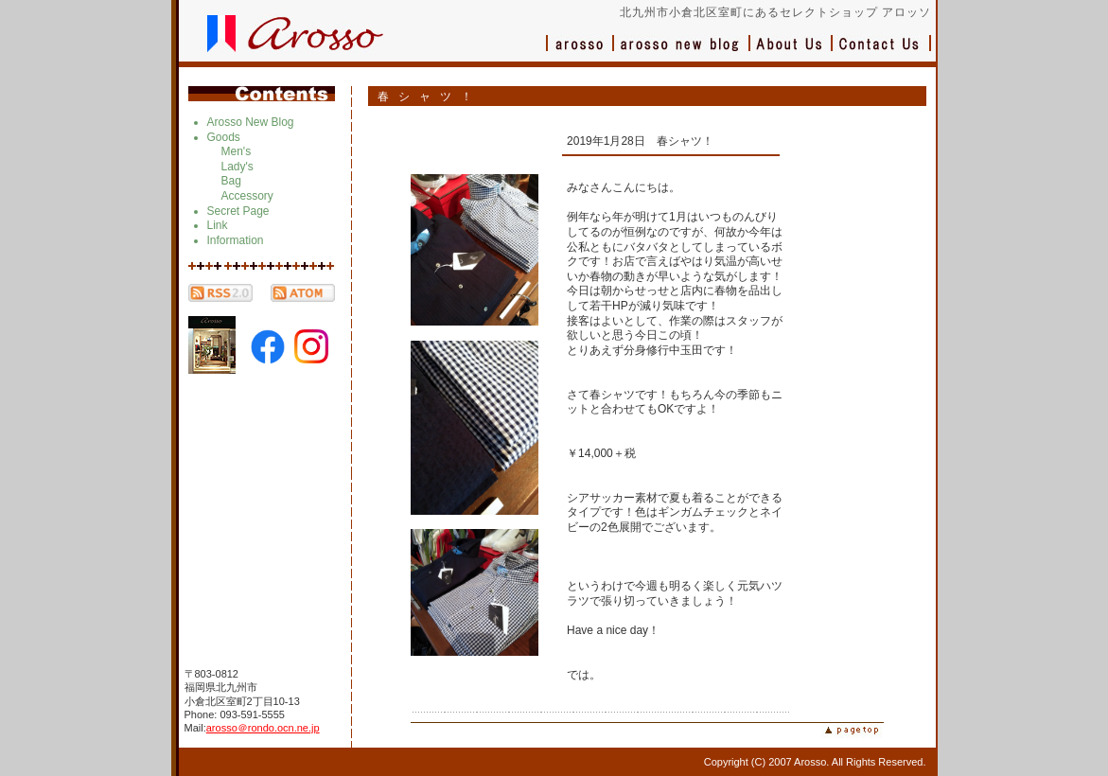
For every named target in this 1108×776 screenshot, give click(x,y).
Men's (236, 151)
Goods (223, 137)
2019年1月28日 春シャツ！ (640, 141)
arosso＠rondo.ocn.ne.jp (263, 727)
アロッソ (580, 52)
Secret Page (238, 211)
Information (235, 240)
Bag (231, 180)
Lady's (237, 166)
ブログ (682, 52)
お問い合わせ (882, 52)
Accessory (247, 196)
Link (217, 225)
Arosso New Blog (250, 122)
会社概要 (791, 52)
